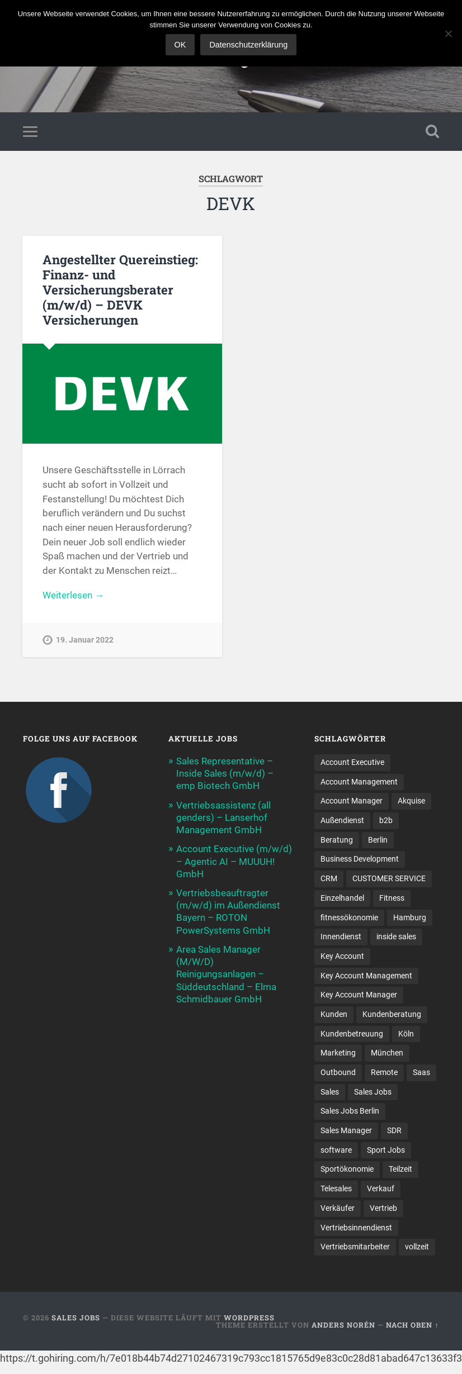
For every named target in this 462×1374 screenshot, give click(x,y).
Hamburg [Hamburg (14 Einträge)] (409, 917)
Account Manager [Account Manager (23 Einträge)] (351, 800)
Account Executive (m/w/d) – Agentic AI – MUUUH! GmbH (234, 861)
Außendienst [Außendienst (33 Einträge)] (342, 820)
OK (180, 44)
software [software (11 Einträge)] (336, 1149)
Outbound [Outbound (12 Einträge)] (338, 1072)
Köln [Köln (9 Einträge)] (406, 1033)
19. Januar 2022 (85, 640)
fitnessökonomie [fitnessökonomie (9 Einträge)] (349, 917)
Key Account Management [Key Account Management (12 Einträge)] (366, 975)
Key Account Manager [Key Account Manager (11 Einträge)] (358, 994)
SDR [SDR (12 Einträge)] (394, 1130)
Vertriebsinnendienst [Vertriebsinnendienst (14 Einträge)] (356, 1227)
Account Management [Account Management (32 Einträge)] (359, 781)
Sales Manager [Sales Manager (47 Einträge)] (346, 1130)
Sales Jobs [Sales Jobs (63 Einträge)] (373, 1091)
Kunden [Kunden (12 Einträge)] (333, 1014)
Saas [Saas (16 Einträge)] (421, 1072)
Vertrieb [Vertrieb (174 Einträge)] (383, 1208)
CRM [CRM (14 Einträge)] (328, 878)
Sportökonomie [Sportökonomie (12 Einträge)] (347, 1168)
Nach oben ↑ (412, 1324)
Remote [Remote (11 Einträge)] (384, 1072)
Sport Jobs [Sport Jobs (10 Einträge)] (386, 1149)
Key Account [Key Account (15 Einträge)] (342, 956)
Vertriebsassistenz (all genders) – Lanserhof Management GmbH (223, 817)
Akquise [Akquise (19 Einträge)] (411, 800)
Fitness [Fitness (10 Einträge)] (391, 897)
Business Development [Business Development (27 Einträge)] (359, 858)
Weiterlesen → (73, 595)
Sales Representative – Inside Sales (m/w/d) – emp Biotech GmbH (225, 773)
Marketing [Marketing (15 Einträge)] (338, 1052)
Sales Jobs (75, 1317)
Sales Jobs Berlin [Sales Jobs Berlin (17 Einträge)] (349, 1110)
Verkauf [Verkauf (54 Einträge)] (380, 1188)
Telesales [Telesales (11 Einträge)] (336, 1188)
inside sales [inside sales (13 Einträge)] (396, 936)
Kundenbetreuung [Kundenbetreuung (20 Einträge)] (351, 1033)
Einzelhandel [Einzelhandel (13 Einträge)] (342, 897)
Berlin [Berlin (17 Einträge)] (378, 839)
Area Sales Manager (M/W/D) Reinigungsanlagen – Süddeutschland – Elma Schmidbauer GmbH (226, 974)
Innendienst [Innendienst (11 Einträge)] (340, 936)
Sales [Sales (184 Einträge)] (329, 1091)
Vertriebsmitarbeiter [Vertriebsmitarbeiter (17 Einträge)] (355, 1246)
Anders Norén (343, 1324)
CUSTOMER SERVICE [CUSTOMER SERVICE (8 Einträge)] (389, 878)
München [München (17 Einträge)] (387, 1052)
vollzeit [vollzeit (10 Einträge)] (417, 1246)
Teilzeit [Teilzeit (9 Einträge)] (400, 1168)
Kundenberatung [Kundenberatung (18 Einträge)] (391, 1014)
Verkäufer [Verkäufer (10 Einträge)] (337, 1208)
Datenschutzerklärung (248, 44)
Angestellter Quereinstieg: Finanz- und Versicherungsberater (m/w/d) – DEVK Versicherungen (120, 289)
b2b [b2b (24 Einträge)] (386, 820)
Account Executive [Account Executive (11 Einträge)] (352, 762)
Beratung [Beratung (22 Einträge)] (336, 839)
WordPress (249, 1317)
